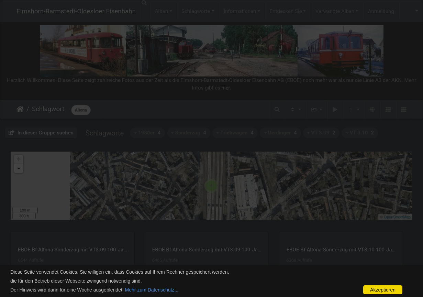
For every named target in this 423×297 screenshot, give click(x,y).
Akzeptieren (383, 290)
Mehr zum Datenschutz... (152, 290)
